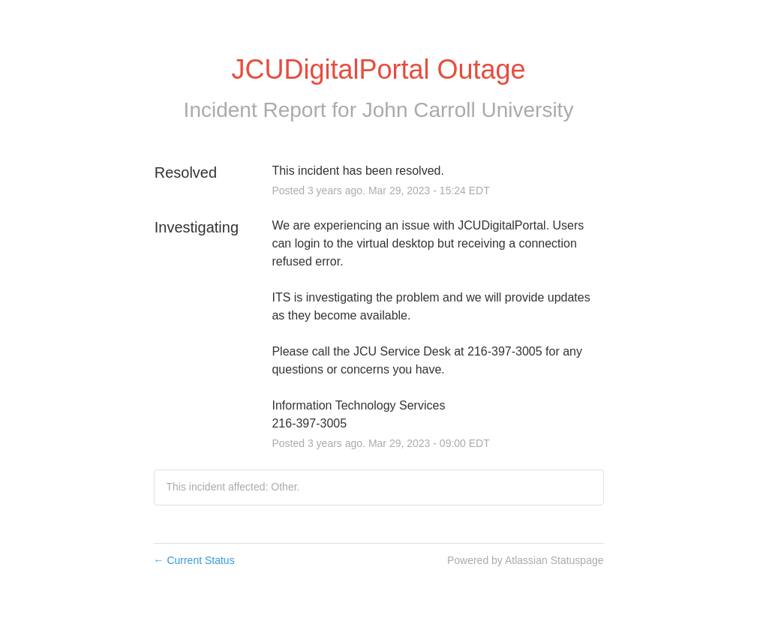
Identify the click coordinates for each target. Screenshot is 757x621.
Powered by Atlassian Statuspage (525, 560)
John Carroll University (468, 110)
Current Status (194, 560)
